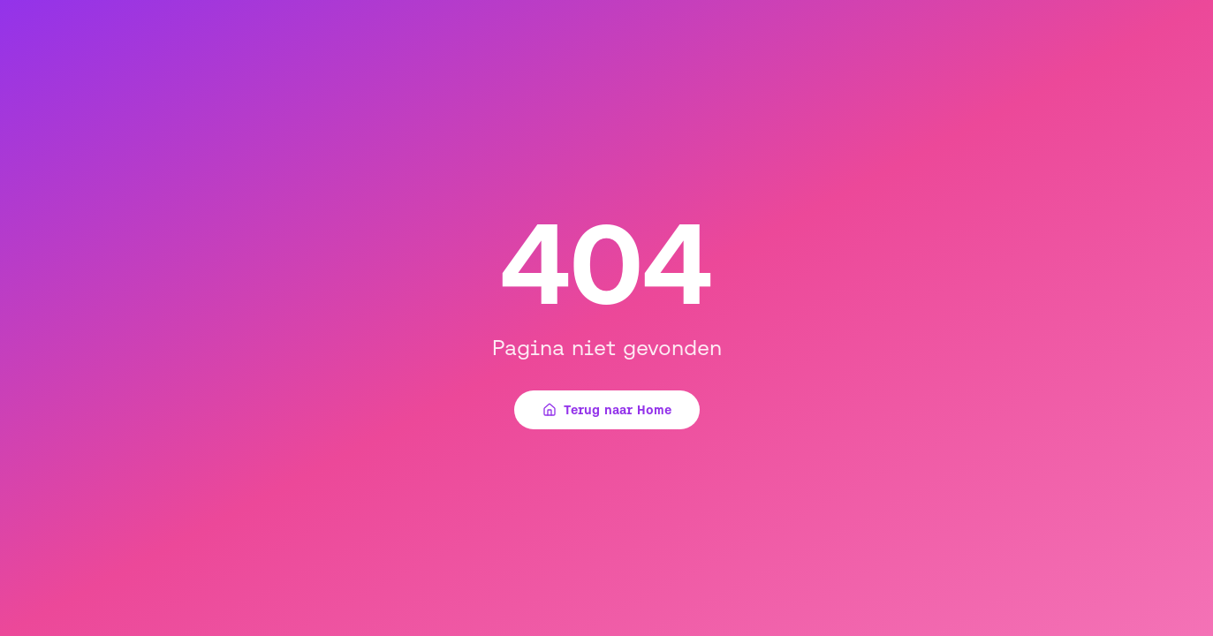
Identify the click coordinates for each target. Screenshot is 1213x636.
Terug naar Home (606, 410)
